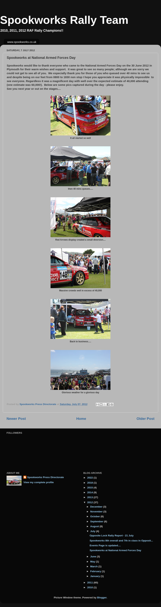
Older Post (145, 419)
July (93, 531)
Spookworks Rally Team (64, 20)
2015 (90, 487)
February (96, 571)
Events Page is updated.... (105, 545)
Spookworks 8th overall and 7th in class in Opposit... (121, 540)
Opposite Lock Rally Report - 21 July (112, 535)
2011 (90, 582)
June (93, 556)
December (96, 506)
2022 (90, 477)
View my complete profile (38, 482)
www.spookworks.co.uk (21, 41)
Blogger (102, 597)
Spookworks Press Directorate (45, 477)
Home (81, 419)
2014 (90, 492)
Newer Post (16, 419)
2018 (90, 482)
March (94, 566)
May (93, 561)
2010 (90, 587)
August (95, 526)
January (95, 576)
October (95, 516)
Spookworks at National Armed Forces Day (115, 550)
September (97, 521)
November (96, 511)
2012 (90, 502)
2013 (90, 497)
